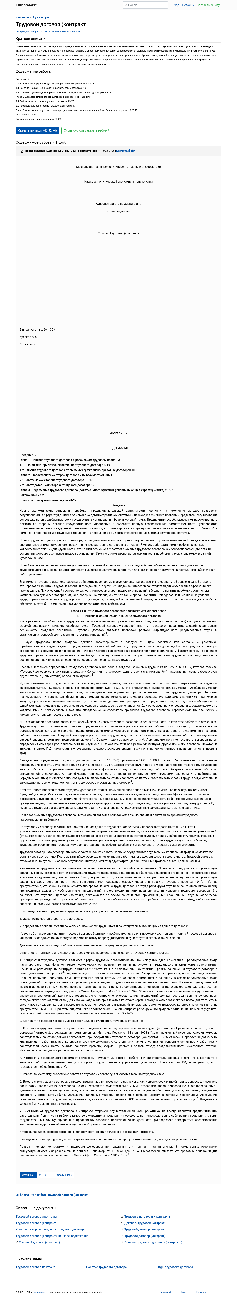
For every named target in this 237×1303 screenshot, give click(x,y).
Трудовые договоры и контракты (147, 1216)
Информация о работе (52, 1195)
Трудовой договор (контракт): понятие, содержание (52, 1236)
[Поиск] (145, 5)
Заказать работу (208, 5)
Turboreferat (38, 1292)
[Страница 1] (28, 1175)
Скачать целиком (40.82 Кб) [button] (37, 130)
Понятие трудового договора (106, 1267)
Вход (176, 5)
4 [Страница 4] (52, 1175)
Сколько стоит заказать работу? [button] (86, 130)
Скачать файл (126, 151)
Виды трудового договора (174, 1267)
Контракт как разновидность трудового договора (50, 1229)
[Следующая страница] (65, 1175)
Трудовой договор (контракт (36, 1223)
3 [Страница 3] (46, 1175)
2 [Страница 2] (40, 1175)
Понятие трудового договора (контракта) (153, 1242)
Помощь (188, 5)
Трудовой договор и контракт (36, 1216)
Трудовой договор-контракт (35, 1267)
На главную (22, 17)
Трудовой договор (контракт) (39, 1242)
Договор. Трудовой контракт (144, 1223)
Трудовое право (41, 17)
